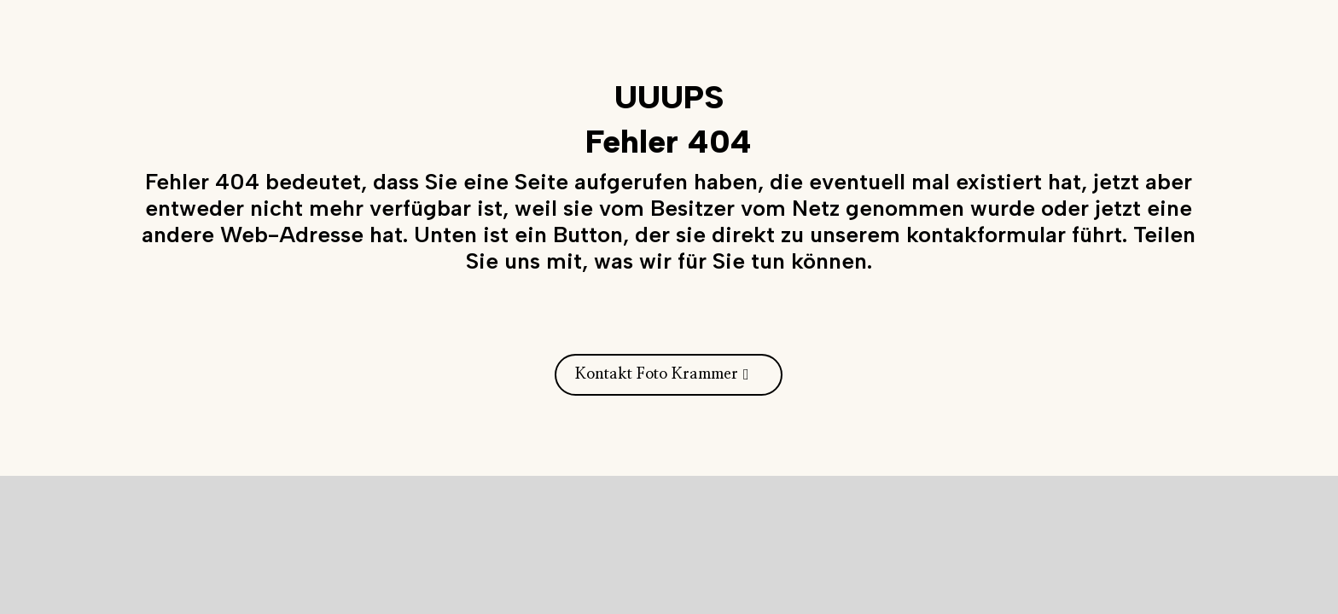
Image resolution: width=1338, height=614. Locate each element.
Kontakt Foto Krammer (656, 374)
